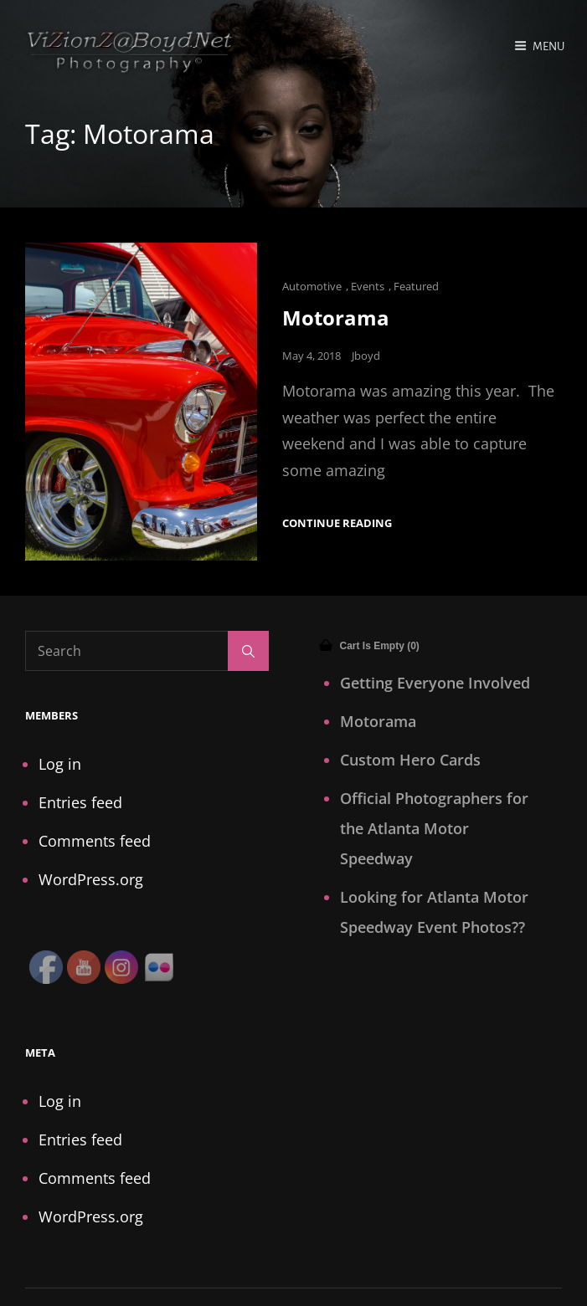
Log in (60, 764)
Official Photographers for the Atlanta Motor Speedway (434, 828)
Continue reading (337, 523)
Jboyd (366, 355)
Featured (416, 286)
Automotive (312, 286)
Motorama (335, 317)
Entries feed (80, 802)
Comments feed (95, 841)
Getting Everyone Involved (435, 683)
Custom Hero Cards (410, 760)
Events (367, 286)
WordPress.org (91, 879)
